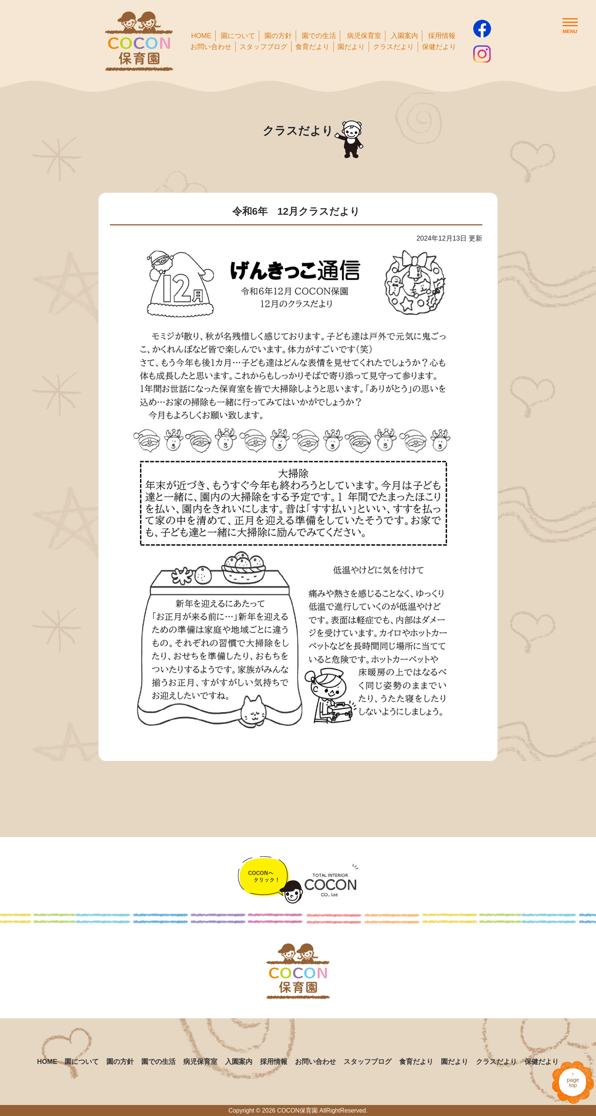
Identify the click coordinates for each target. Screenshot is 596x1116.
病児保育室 (364, 36)
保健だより (439, 47)
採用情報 (441, 36)
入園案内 (404, 36)
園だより (351, 47)
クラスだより (393, 47)
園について (238, 36)
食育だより (312, 47)
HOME (201, 36)
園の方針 (278, 36)
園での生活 (319, 36)
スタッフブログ (263, 47)
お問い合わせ (210, 47)
